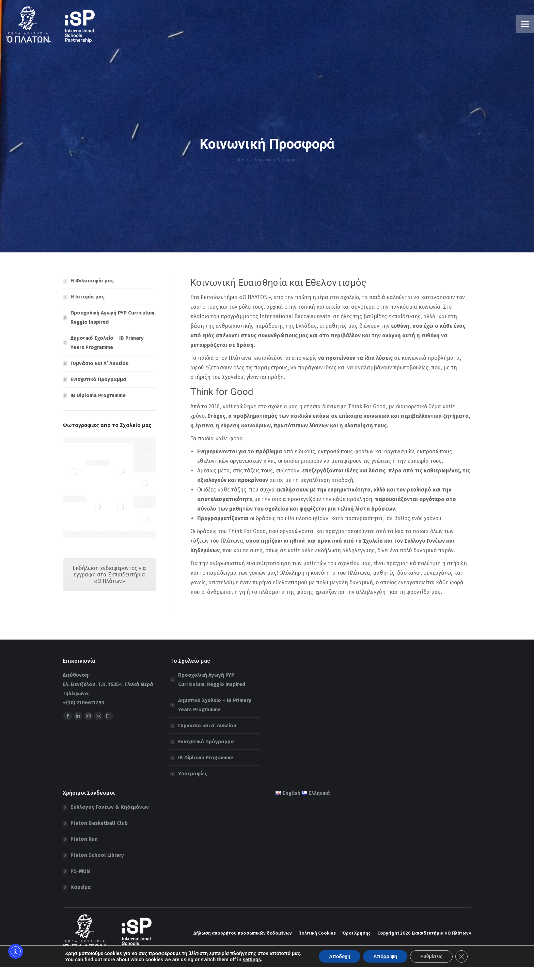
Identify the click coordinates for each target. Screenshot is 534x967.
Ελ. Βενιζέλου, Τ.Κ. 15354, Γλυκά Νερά (108, 684)
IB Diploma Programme (98, 395)
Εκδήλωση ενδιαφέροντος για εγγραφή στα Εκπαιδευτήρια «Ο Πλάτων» (109, 574)
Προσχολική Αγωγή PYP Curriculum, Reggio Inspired (113, 317)
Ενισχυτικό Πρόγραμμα (98, 379)
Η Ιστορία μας (87, 297)
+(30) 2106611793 (83, 703)
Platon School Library (97, 855)
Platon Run (84, 839)
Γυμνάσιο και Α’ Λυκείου (99, 363)
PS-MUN (80, 871)
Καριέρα (80, 887)
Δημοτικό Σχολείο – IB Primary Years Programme (107, 342)
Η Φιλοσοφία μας (92, 281)
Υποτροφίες (192, 774)
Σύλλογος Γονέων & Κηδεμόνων (109, 807)
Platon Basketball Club (99, 823)
